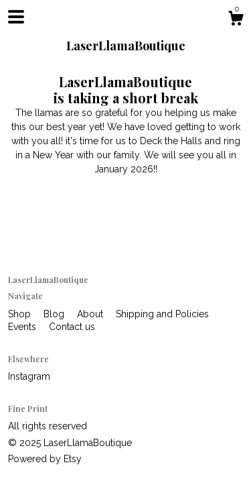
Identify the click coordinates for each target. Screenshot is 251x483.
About (91, 314)
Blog (55, 314)
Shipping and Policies (162, 314)
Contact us (72, 326)
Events (23, 326)
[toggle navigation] (16, 16)
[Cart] (235, 20)
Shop (20, 314)
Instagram (29, 376)
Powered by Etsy (45, 458)
